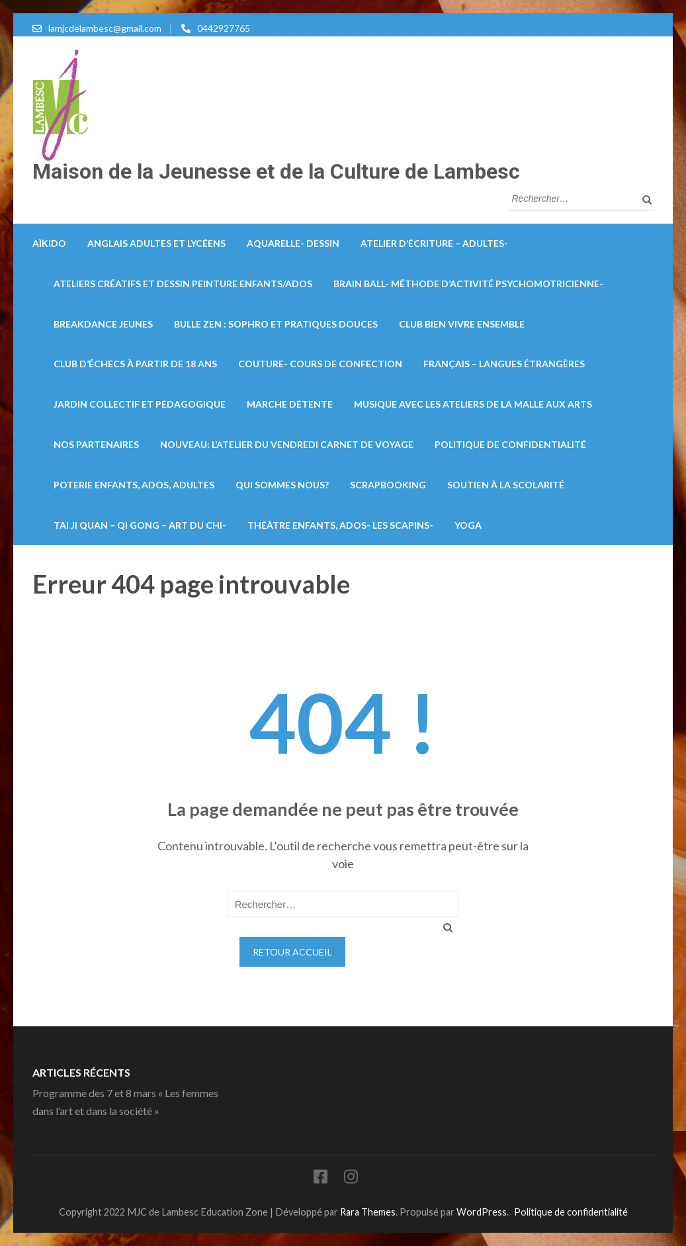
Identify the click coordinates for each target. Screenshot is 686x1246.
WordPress (481, 1212)
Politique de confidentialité (510, 444)
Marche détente (290, 404)
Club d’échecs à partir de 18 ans (135, 363)
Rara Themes (368, 1212)
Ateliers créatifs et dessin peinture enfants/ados (183, 283)
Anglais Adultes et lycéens (156, 243)
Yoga (468, 525)
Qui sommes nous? (282, 484)
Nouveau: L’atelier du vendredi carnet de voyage (286, 444)
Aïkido (49, 243)
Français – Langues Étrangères (504, 363)
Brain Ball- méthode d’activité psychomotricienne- (468, 283)
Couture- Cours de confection (320, 363)
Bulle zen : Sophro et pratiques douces (276, 324)
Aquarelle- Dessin (293, 243)
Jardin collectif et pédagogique (140, 404)
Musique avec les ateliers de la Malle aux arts (473, 404)
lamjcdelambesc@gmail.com (104, 28)
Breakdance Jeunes (103, 324)
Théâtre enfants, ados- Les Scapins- (340, 525)
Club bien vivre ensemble (462, 324)
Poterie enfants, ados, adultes (134, 484)
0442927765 (223, 28)
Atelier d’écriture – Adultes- (434, 243)
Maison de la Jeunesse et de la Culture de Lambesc (276, 171)
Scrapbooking (388, 484)
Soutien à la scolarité (505, 484)
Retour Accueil (292, 951)
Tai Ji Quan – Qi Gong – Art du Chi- (140, 525)
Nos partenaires (96, 444)
